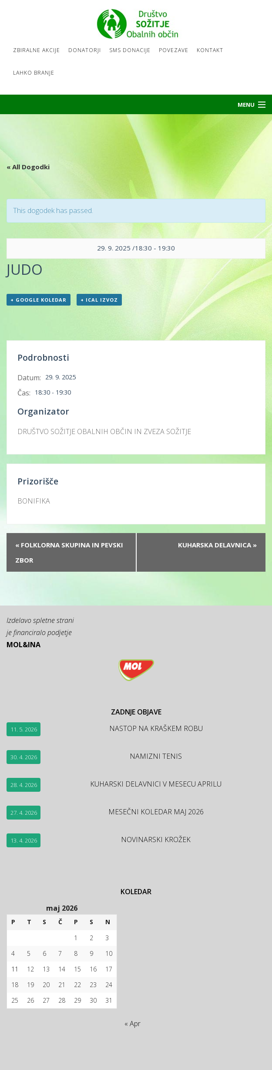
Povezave (173, 50)
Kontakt (210, 50)
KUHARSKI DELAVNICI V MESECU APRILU (156, 784)
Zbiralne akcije (36, 50)
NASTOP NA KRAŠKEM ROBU (156, 728)
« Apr (132, 1023)
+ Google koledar (38, 299)
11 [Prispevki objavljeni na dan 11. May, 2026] (14, 969)
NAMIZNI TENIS (156, 756)
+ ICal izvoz (99, 299)
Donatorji (84, 50)
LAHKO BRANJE (33, 72)
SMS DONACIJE (130, 50)
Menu (246, 105)
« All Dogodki (28, 166)
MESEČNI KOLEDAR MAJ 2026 (156, 811)
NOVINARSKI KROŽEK (156, 839)
